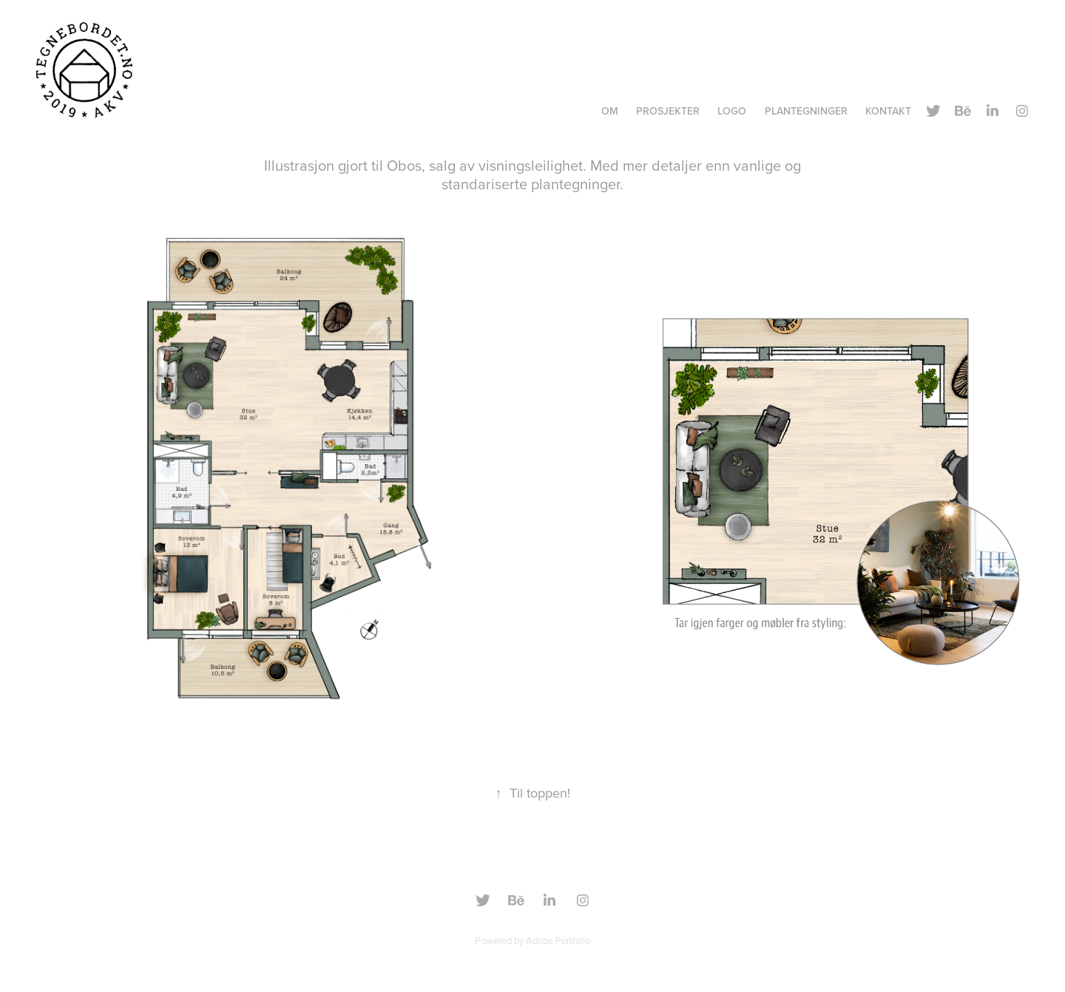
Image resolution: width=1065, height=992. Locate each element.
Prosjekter (668, 110)
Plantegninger (806, 110)
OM (609, 110)
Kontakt (888, 110)
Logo (731, 110)
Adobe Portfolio (558, 940)
